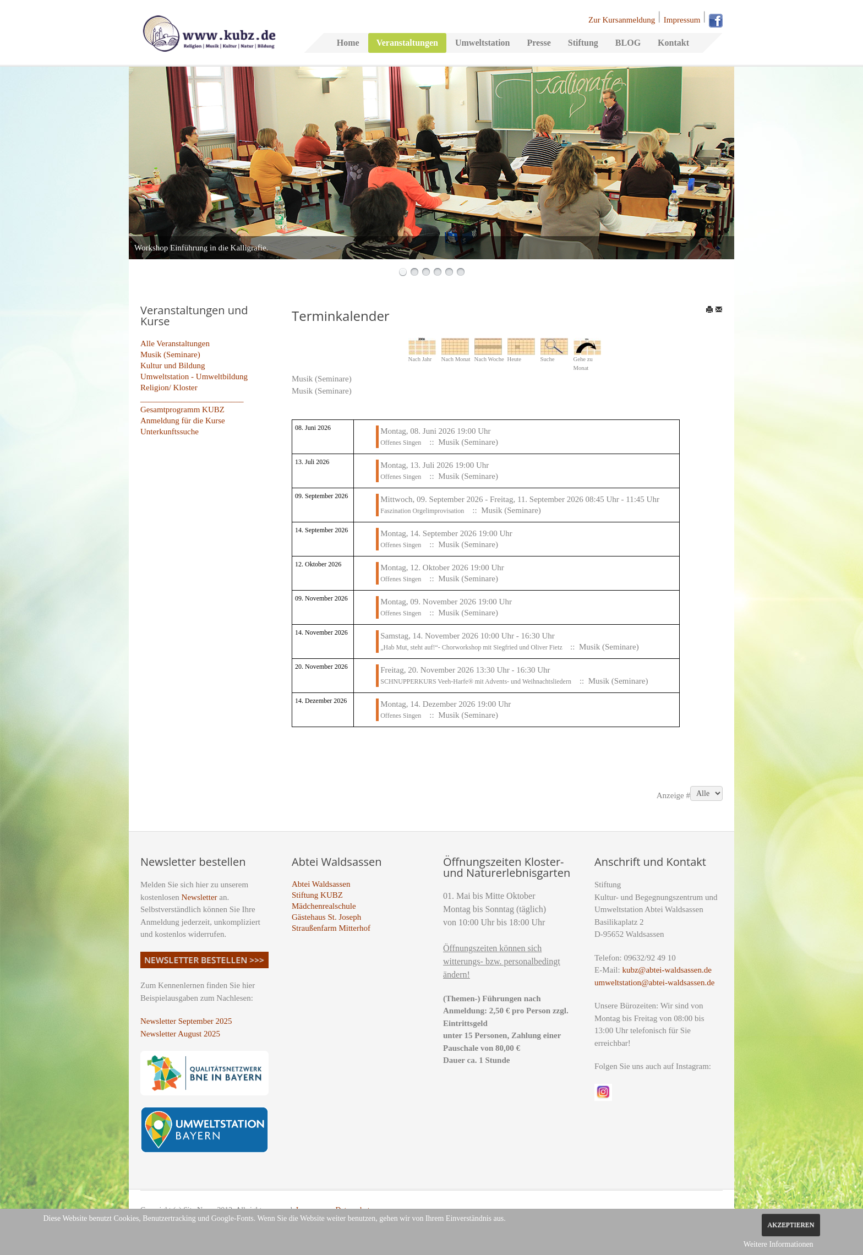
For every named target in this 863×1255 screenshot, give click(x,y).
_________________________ (192, 398)
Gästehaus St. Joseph (326, 917)
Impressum (682, 19)
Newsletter (199, 897)
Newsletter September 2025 (186, 1021)
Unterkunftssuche (169, 431)
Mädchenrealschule (324, 906)
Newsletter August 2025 (180, 1033)
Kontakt (673, 42)
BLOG (628, 42)
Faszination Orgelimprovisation (422, 511)
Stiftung (583, 42)
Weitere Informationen (778, 1244)
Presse (538, 42)
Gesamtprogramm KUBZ (182, 409)
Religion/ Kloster (169, 387)
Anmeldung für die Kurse (182, 420)
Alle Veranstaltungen (175, 343)
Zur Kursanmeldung (621, 19)
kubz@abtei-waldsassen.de (667, 969)
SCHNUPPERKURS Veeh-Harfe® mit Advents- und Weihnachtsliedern (475, 681)
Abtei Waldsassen (321, 884)
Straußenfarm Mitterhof (331, 928)
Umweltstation (482, 42)
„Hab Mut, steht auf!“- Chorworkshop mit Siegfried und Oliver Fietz (472, 647)
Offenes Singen (400, 442)
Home (348, 42)
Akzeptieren (790, 1225)
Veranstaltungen (407, 42)
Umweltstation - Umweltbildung (194, 376)
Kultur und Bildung (172, 365)
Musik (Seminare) (170, 354)
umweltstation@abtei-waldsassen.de (654, 982)
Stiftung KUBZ (317, 895)
